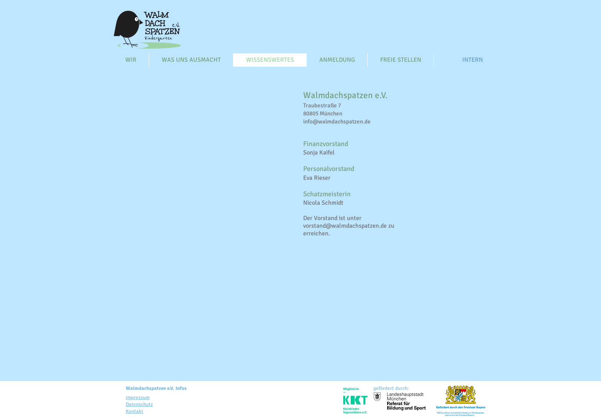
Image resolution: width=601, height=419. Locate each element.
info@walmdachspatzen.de (337, 121)
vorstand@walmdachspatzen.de (345, 226)
